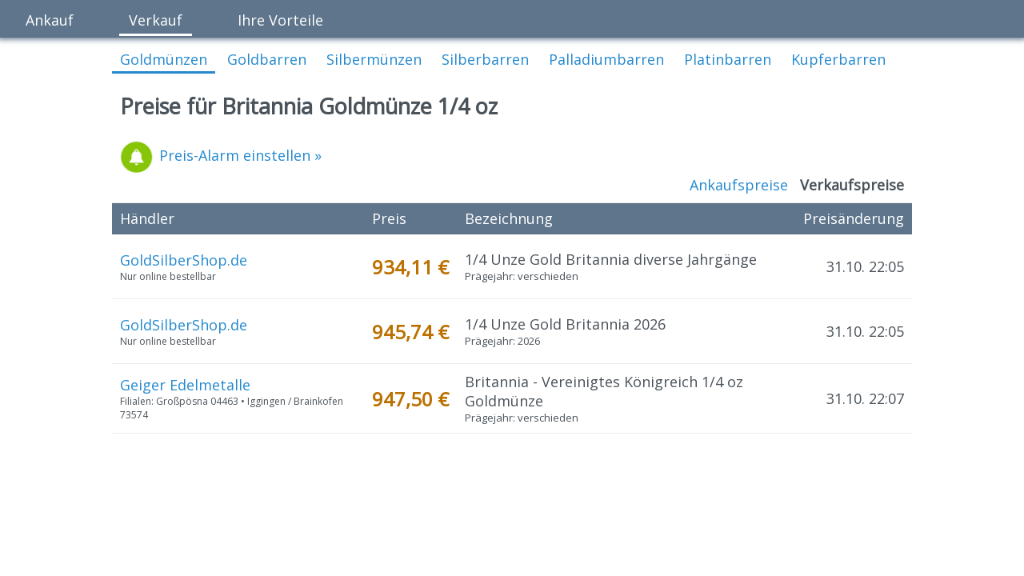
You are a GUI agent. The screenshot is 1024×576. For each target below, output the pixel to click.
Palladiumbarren (606, 59)
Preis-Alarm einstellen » (221, 155)
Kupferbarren (838, 59)
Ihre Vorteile (280, 20)
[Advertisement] (512, 502)
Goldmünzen (163, 59)
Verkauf (155, 20)
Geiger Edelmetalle (185, 384)
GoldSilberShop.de (183, 260)
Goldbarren (266, 59)
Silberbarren (485, 59)
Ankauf (50, 20)
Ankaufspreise (739, 184)
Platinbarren (727, 59)
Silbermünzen (374, 59)
